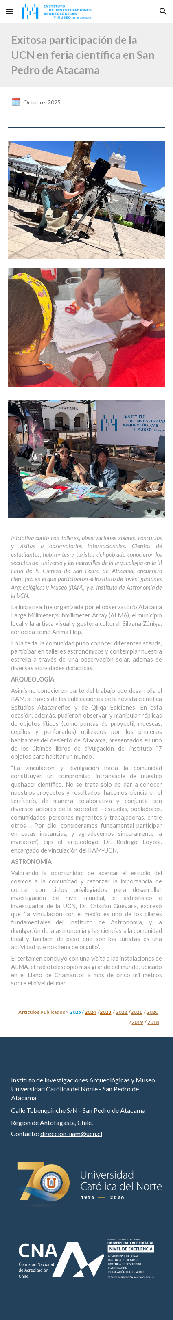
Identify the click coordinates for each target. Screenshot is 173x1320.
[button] (10, 11)
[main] (87, 54)
